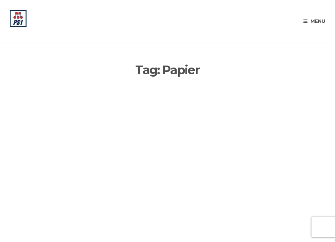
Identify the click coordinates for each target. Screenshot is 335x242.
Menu (314, 21)
